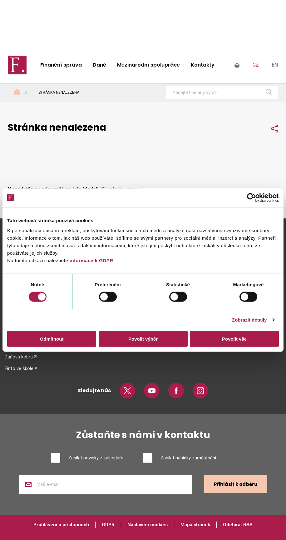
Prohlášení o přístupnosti (61, 525)
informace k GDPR (90, 260)
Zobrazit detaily (249, 319)
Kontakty (202, 64)
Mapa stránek (195, 525)
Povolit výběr (143, 338)
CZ (256, 65)
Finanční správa (61, 64)
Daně (99, 64)
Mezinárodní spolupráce (148, 64)
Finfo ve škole (19, 368)
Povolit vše (234, 338)
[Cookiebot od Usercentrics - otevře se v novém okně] (251, 197)
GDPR (108, 525)
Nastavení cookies (147, 525)
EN (275, 65)
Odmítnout (52, 338)
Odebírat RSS (238, 525)
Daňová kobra (19, 357)
